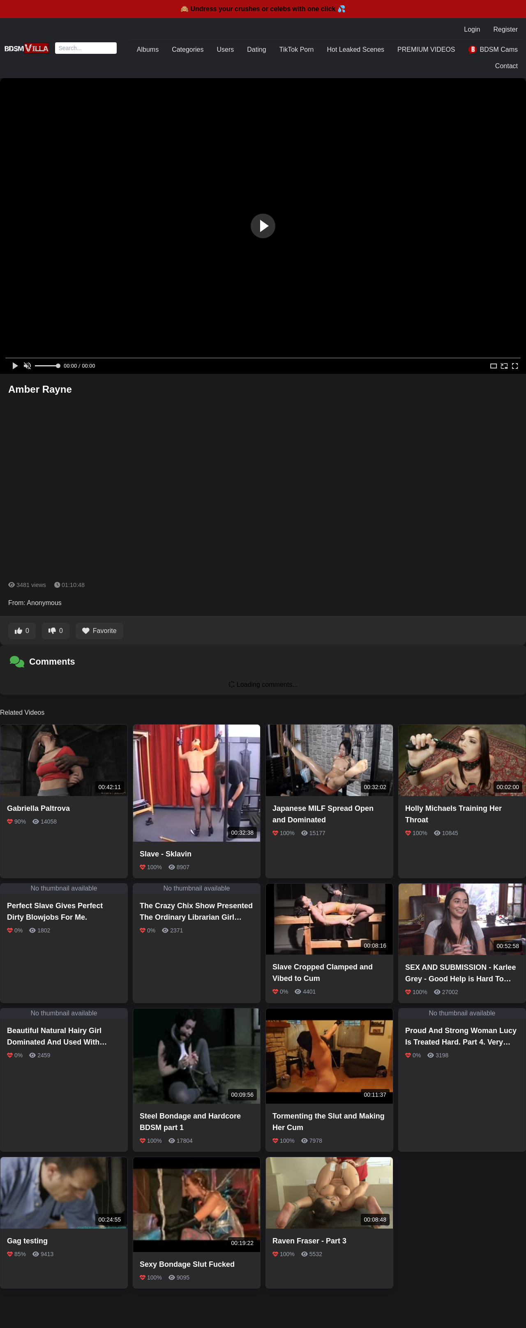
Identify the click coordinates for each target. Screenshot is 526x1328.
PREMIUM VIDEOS (426, 49)
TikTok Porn (296, 49)
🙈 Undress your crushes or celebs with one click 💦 (263, 8)
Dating (256, 49)
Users (225, 49)
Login (472, 29)
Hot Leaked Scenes (355, 49)
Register (505, 29)
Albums (148, 49)
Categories (187, 49)
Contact (506, 65)
